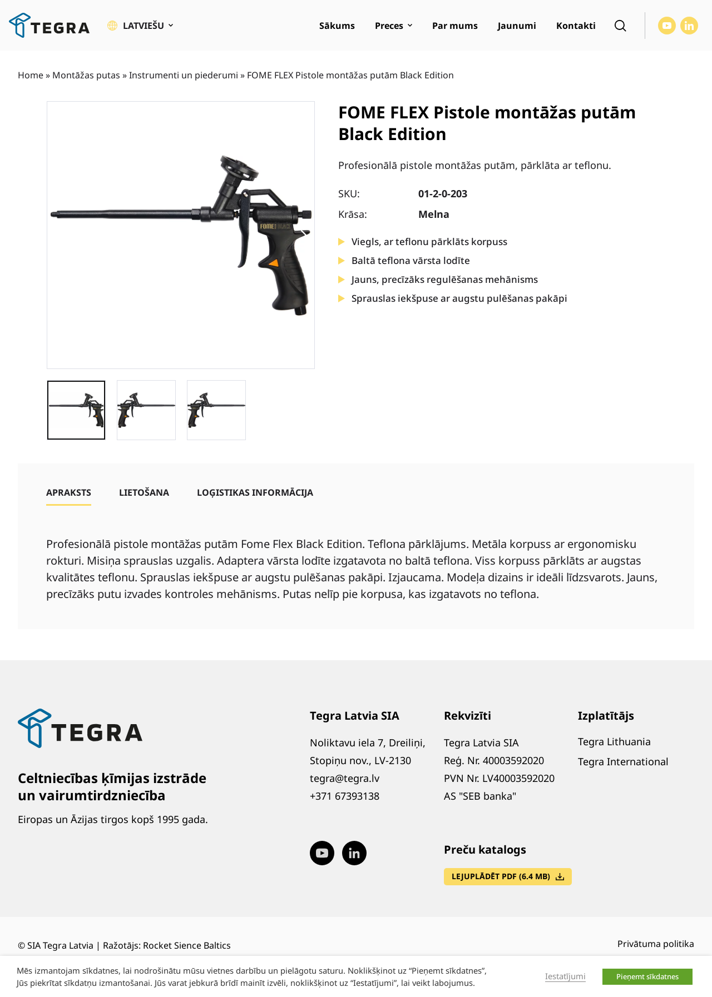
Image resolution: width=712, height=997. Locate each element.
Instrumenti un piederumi (183, 75)
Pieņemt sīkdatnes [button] (647, 976)
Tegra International (623, 761)
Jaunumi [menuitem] (517, 25)
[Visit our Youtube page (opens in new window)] (667, 25)
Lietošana (144, 492)
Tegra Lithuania (614, 741)
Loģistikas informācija (255, 492)
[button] (140, 26)
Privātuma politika (655, 944)
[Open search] (620, 25)
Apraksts (68, 492)
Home (30, 75)
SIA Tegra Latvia (60, 945)
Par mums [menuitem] (455, 25)
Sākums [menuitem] (337, 25)
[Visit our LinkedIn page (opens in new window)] (689, 25)
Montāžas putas (86, 75)
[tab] (68, 492)
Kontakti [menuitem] (576, 25)
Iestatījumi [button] (565, 975)
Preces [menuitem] (389, 25)
